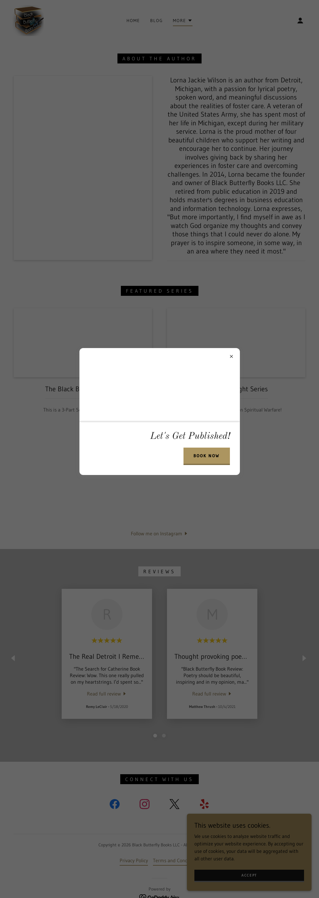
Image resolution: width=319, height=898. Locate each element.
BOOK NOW (206, 455)
